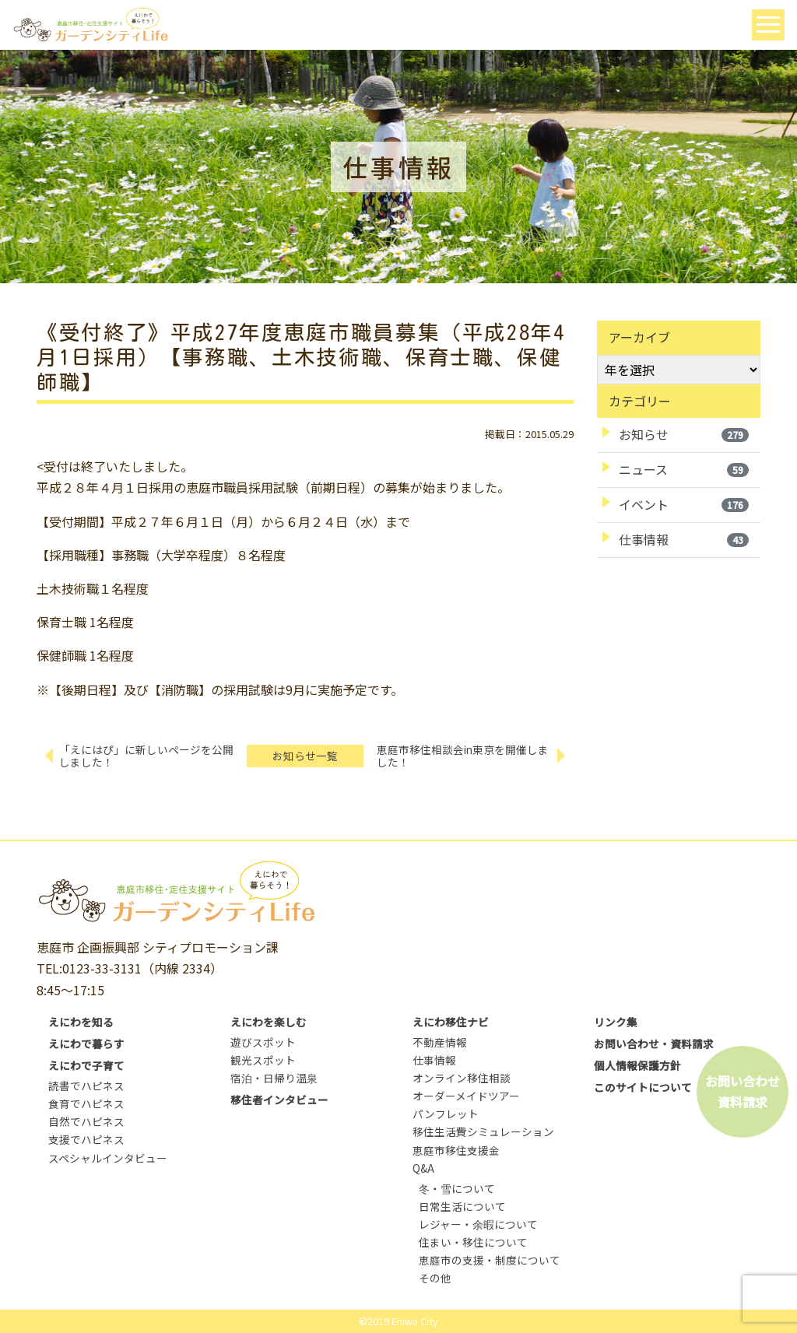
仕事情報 (684, 539)
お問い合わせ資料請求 (742, 1091)
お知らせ (684, 434)
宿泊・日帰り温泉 (274, 1078)
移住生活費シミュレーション (483, 1131)
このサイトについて (643, 1087)
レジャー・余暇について (478, 1224)
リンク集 (615, 1022)
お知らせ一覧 (305, 755)
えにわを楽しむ (268, 1022)
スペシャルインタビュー (107, 1158)
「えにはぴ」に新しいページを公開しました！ (146, 756)
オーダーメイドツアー (466, 1095)
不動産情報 (440, 1042)
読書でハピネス (86, 1085)
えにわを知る (81, 1022)
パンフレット (446, 1113)
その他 (435, 1278)
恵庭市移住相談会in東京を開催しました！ (463, 756)
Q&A (423, 1168)
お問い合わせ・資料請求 (654, 1043)
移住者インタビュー (279, 1099)
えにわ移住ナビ (451, 1022)
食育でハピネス (86, 1103)
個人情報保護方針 (637, 1065)
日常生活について (462, 1206)
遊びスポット (263, 1042)
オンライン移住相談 (462, 1078)
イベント (684, 504)
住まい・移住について (473, 1242)
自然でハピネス (86, 1121)
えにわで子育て (86, 1065)
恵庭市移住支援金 (456, 1150)
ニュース (684, 469)
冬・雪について (457, 1188)
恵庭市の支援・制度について (489, 1260)
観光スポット (263, 1060)
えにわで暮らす (86, 1043)
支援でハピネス (86, 1139)
